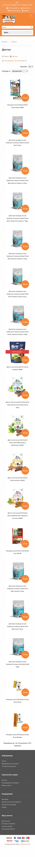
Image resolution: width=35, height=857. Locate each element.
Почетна (4, 42)
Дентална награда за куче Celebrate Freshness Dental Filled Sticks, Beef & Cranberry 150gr (17, 337)
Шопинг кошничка (15, 10)
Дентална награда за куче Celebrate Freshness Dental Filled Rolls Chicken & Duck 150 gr (17, 298)
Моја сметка (26, 8)
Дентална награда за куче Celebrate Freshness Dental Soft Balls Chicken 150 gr (17, 597)
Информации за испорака (10, 774)
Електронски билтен (8, 839)
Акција (4, 817)
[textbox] (15, 27)
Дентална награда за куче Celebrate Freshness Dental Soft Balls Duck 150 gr (17, 636)
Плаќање (26, 10)
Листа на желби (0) (13, 8)
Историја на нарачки (8, 834)
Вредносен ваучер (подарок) (11, 812)
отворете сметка (27, 5)
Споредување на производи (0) (15, 61)
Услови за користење (9, 776)
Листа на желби (7, 836)
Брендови (5, 809)
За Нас (4, 771)
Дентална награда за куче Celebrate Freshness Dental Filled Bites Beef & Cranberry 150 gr (17, 181)
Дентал (14, 42)
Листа (6, 56)
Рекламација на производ (10, 793)
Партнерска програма (9, 815)
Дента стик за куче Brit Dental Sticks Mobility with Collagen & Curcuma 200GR (17, 521)
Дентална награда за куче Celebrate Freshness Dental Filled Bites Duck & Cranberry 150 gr (17, 259)
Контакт (4, 790)
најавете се (15, 5)
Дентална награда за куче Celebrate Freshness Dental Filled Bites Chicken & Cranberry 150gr (17, 220)
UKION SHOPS (25, 855)
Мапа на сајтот (7, 796)
